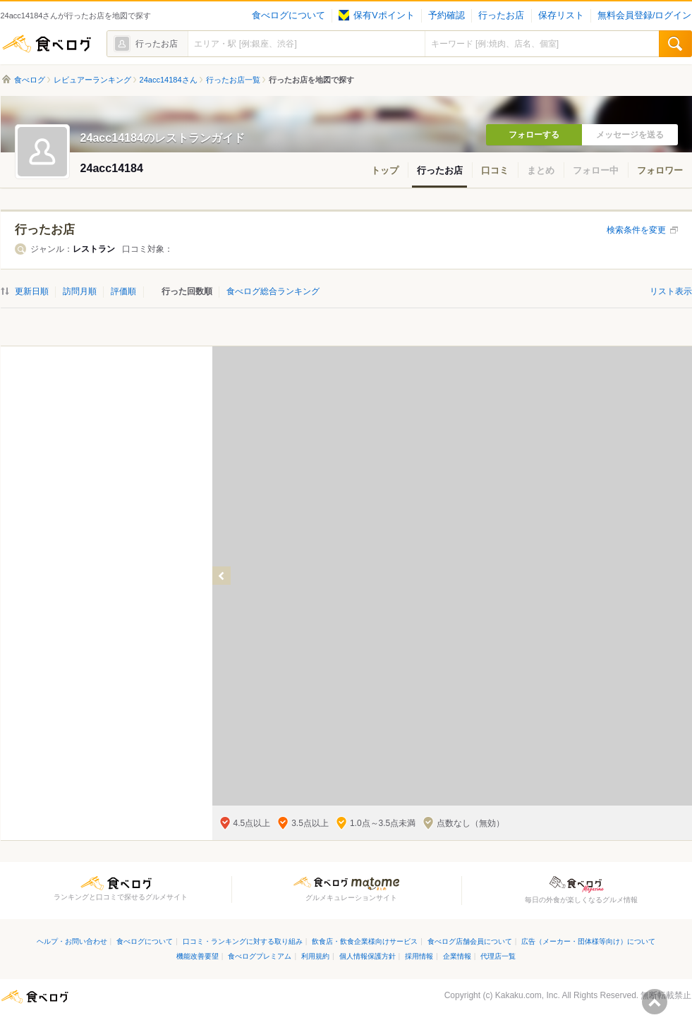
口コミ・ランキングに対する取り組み (243, 941)
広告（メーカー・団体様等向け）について (588, 941)
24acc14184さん (169, 79)
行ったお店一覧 (233, 79)
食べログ (46, 44)
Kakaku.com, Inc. (527, 995)
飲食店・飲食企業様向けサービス (365, 941)
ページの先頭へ (654, 1001)
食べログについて (288, 15)
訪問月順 (80, 291)
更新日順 (32, 291)
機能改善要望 (197, 956)
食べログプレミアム (259, 956)
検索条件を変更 (636, 230)
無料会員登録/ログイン (644, 15)
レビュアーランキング (92, 79)
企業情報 (457, 956)
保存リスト (561, 15)
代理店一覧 (498, 956)
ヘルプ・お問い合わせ (72, 941)
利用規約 (315, 956)
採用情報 (419, 956)
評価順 (123, 291)
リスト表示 (671, 291)
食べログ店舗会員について (469, 941)
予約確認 (446, 15)
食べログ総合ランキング (273, 291)
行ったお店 (501, 15)
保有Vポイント (376, 15)
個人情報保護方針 (367, 956)
